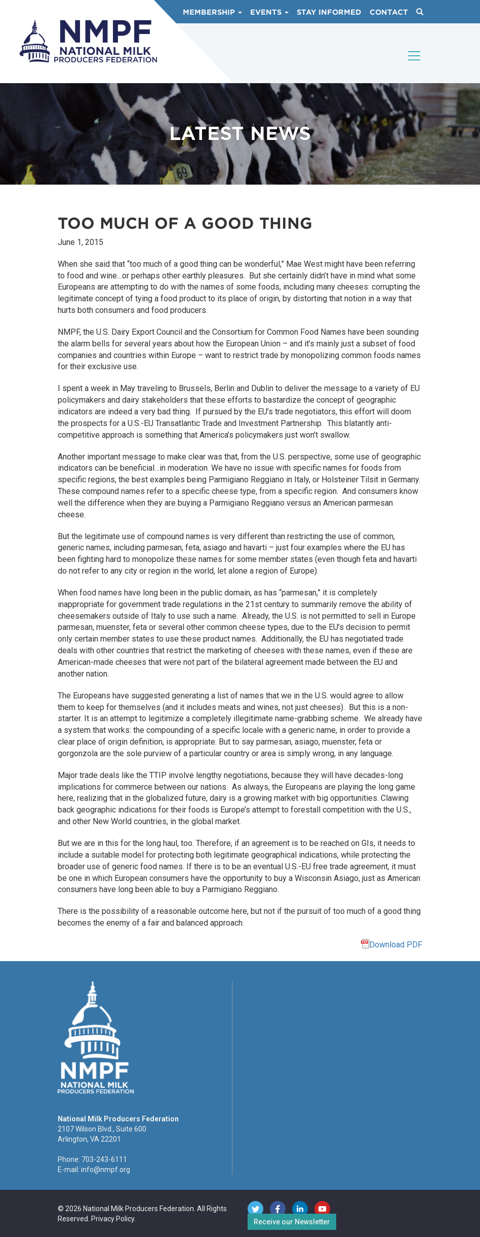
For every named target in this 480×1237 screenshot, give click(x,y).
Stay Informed (329, 12)
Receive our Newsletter (292, 1222)
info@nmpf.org (105, 1169)
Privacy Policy (112, 1219)
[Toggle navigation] (414, 64)
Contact (389, 12)
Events (269, 12)
